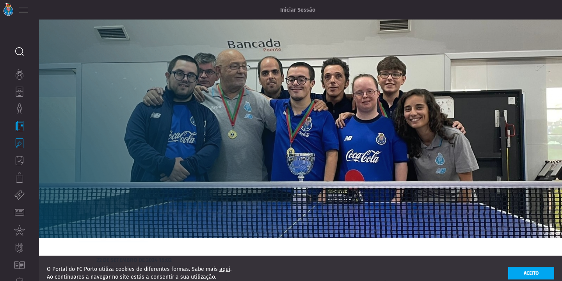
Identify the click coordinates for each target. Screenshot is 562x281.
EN (55, 8)
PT (43, 8)
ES (65, 8)
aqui (224, 275)
